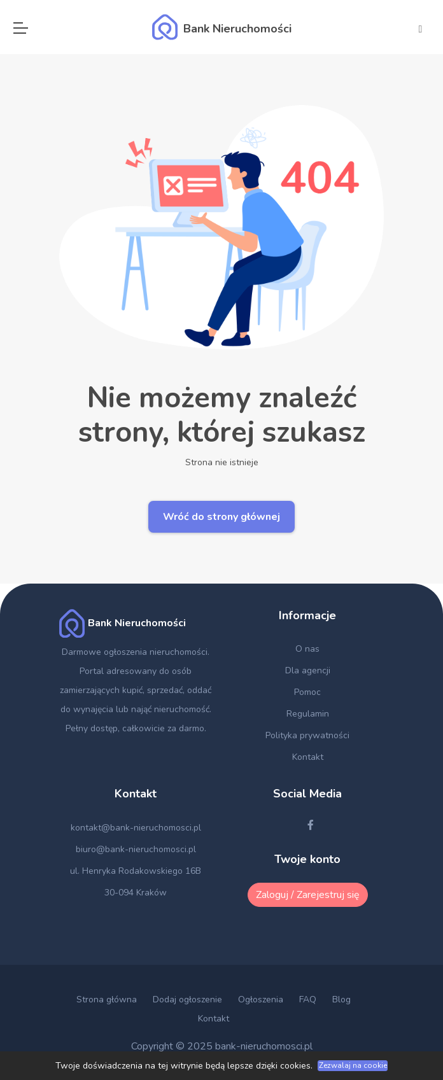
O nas (307, 649)
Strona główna (106, 999)
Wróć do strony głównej (221, 517)
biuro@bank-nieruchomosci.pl (136, 849)
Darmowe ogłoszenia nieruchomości (134, 652)
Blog (341, 999)
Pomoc (307, 692)
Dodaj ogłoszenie (187, 999)
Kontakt (307, 757)
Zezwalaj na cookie (353, 1065)
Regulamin (307, 714)
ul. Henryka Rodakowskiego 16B (135, 871)
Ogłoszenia (260, 999)
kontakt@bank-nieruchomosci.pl (136, 828)
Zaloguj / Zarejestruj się (308, 895)
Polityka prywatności (307, 735)
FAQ (307, 999)
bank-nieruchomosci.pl (264, 1046)
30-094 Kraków (135, 893)
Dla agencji (307, 670)
